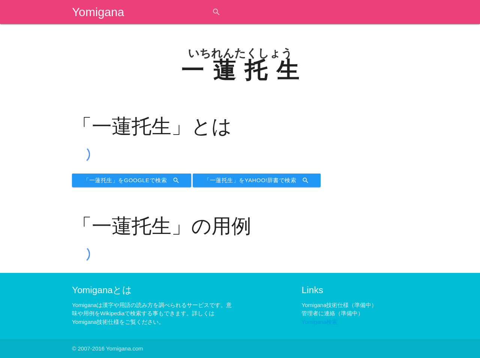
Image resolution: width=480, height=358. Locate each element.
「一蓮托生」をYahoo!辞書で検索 (256, 180)
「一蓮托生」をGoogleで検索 (131, 180)
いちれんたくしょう (240, 53)
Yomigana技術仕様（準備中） (339, 305)
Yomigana (98, 12)
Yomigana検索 (320, 322)
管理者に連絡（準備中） (332, 313)
